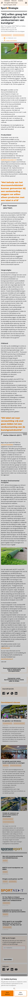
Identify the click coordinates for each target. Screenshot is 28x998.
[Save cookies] (7, 993)
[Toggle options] (14, 988)
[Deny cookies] (20, 993)
